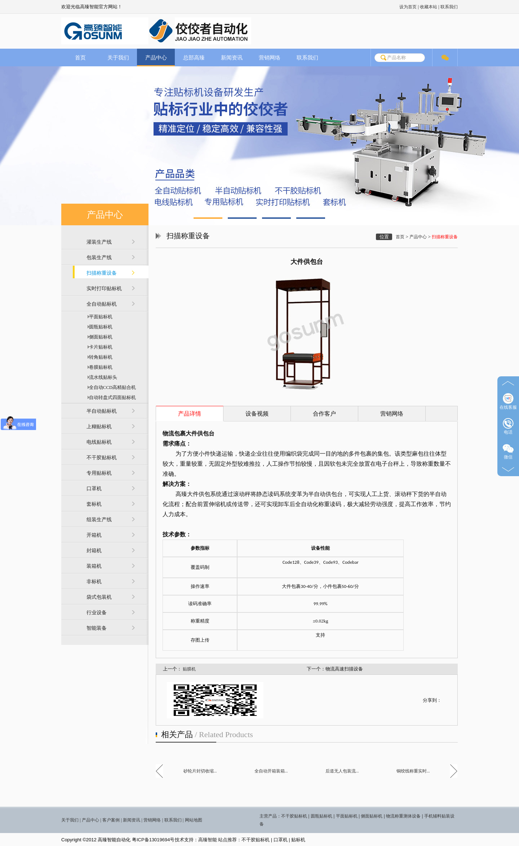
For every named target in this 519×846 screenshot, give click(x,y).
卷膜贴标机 (99, 367)
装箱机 (94, 566)
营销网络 (269, 57)
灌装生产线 (99, 242)
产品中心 (156, 57)
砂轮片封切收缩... (200, 771)
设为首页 (408, 6)
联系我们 (449, 6)
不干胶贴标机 (101, 457)
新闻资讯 (232, 57)
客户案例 (111, 820)
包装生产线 (99, 257)
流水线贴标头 (101, 377)
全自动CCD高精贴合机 (111, 387)
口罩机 (94, 488)
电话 (508, 426)
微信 (508, 451)
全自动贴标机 (101, 304)
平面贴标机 (99, 316)
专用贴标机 (99, 473)
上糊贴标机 (99, 426)
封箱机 (94, 550)
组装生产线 (99, 519)
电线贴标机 (99, 442)
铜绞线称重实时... (413, 771)
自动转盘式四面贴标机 (111, 397)
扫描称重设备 (101, 273)
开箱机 (94, 535)
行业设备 (96, 612)
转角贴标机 (99, 357)
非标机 (94, 581)
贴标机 (298, 839)
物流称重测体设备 (403, 816)
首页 (80, 57)
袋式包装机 (99, 597)
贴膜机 (189, 669)
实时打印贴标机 (104, 288)
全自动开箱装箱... (271, 771)
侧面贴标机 (99, 337)
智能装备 (96, 628)
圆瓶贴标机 (99, 326)
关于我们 (118, 57)
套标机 (94, 504)
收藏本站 (428, 6)
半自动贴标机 (101, 411)
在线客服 (508, 401)
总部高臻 (194, 57)
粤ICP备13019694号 (153, 839)
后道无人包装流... (342, 771)
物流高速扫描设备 (344, 669)
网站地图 (193, 820)
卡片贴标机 (99, 347)
